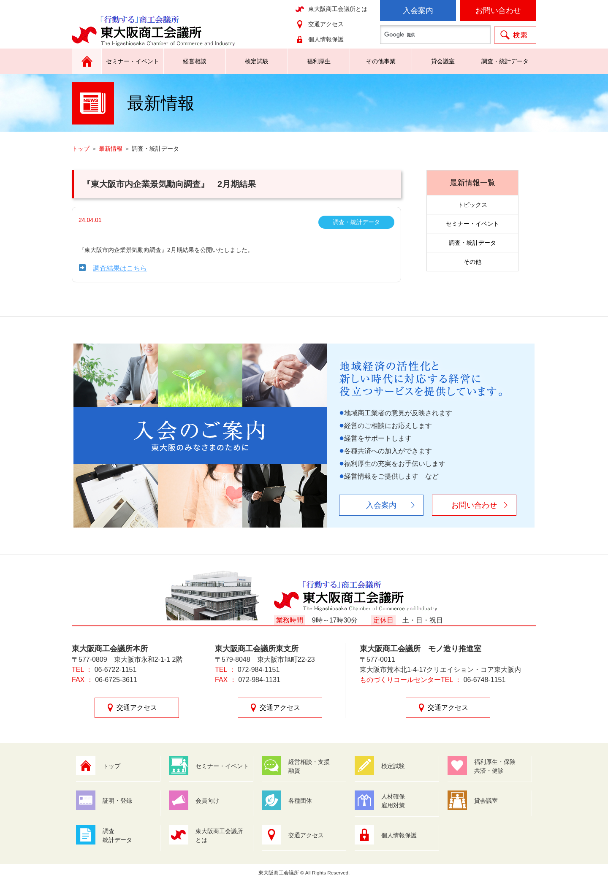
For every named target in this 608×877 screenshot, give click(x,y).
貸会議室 (443, 61)
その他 (472, 261)
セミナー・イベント (132, 61)
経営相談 (194, 61)
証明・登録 (117, 800)
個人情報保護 (326, 39)
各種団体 (300, 800)
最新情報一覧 (472, 183)
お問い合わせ (498, 10)
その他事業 (381, 61)
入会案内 (418, 10)
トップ (81, 148)
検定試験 (257, 61)
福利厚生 (319, 61)
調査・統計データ (505, 61)
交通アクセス (326, 24)
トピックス (472, 204)
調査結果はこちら (120, 268)
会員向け (207, 800)
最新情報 (110, 148)
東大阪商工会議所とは (337, 8)
